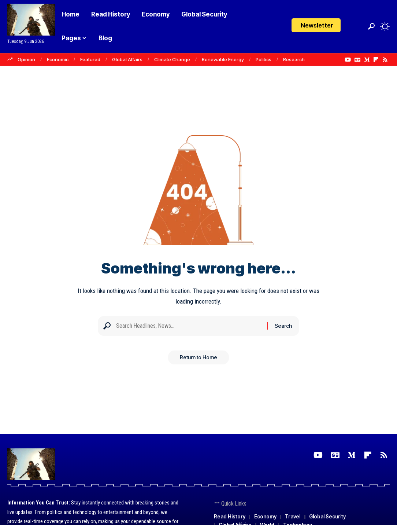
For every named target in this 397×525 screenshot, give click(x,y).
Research (294, 59)
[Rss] (385, 59)
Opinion (26, 59)
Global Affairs (127, 59)
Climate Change (172, 59)
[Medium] (366, 59)
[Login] (356, 26)
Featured (90, 59)
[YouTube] (348, 59)
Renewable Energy (223, 59)
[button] (371, 26)
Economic (57, 59)
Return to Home (198, 360)
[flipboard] (376, 59)
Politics (263, 59)
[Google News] (357, 59)
